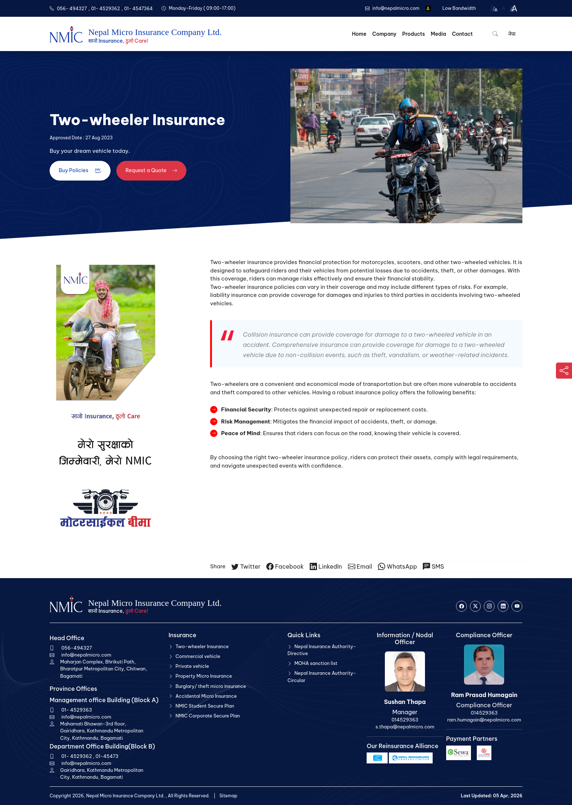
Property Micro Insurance (203, 676)
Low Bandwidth (459, 8)
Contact (462, 34)
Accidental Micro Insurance (206, 696)
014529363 (404, 720)
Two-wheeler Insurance (202, 646)
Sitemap (228, 795)
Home (359, 34)
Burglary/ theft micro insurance (210, 686)
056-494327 (76, 648)
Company (384, 34)
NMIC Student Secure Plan (204, 706)
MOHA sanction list (315, 663)
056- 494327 (72, 8)
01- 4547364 (138, 8)
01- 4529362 (105, 8)
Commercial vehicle (197, 656)
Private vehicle (192, 666)
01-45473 (107, 756)
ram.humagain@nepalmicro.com (484, 720)
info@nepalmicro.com (86, 655)
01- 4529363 (76, 710)
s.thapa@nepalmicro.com (404, 726)
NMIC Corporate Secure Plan (207, 716)
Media (438, 34)
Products (413, 34)
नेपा (511, 34)
